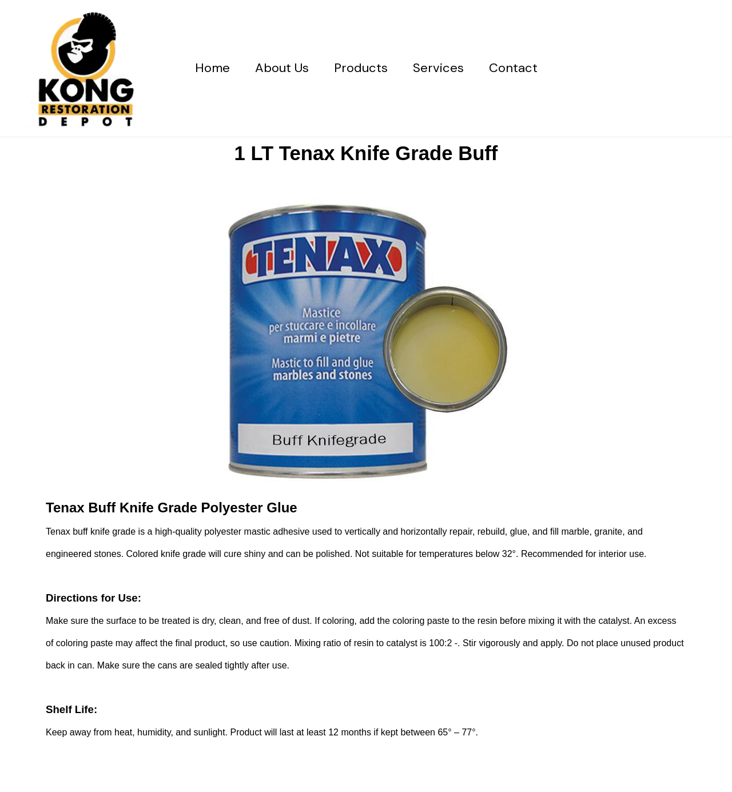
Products (361, 67)
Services (438, 67)
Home (212, 67)
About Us (282, 67)
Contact (513, 67)
